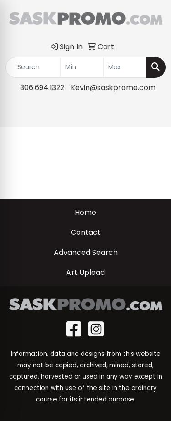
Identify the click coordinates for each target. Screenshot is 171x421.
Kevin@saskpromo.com (113, 87)
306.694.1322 (42, 87)
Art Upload (85, 272)
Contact (86, 232)
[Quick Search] (33, 67)
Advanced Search (86, 252)
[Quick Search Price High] (124, 67)
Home (85, 212)
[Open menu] (153, 114)
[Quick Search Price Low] (82, 67)
